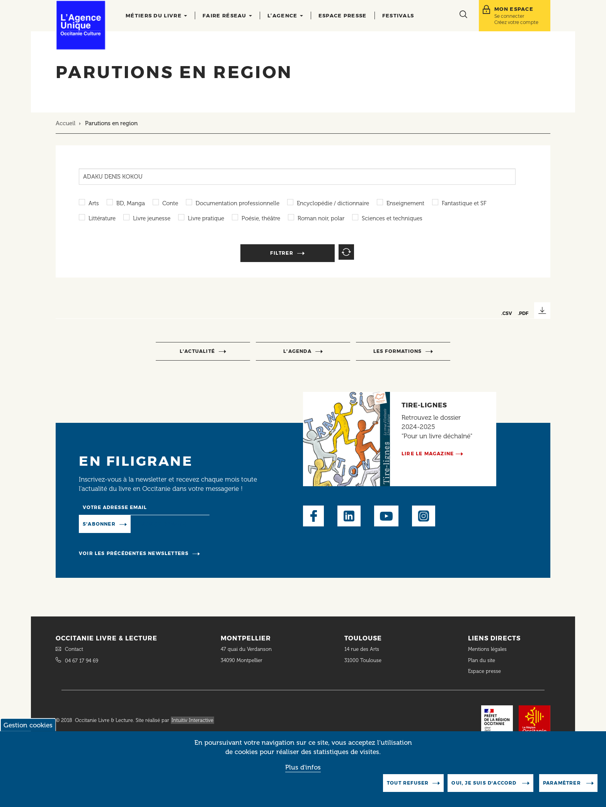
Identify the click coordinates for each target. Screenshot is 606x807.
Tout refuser (408, 784)
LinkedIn (349, 516)
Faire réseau (227, 15)
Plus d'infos (303, 769)
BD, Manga (130, 203)
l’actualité (197, 351)
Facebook (313, 516)
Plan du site (481, 660)
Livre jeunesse (151, 218)
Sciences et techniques (392, 218)
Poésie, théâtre (261, 218)
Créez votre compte (516, 22)
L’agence (285, 15)
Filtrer (281, 253)
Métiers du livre (156, 15)
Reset (346, 252)
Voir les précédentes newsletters (134, 553)
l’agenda (297, 351)
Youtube (386, 516)
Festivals (398, 15)
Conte (170, 203)
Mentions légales (488, 649)
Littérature (102, 218)
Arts (94, 203)
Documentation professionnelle (237, 203)
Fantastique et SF (464, 203)
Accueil (65, 123)
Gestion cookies (28, 726)
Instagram (423, 516)
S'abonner (99, 524)
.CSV (506, 313)
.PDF (523, 313)
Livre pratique (206, 218)
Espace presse (342, 15)
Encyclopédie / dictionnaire (333, 203)
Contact (74, 649)
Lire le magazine (428, 453)
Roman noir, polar (321, 218)
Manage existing (162, 523)
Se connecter (509, 16)
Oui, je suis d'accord (484, 784)
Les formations (397, 351)
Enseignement (405, 203)
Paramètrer (562, 784)
